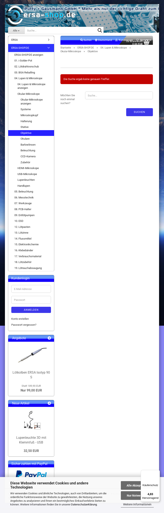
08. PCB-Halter (22, 211)
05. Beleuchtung (23, 194)
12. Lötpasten (22, 229)
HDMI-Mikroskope (28, 170)
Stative (25, 129)
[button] (103, 42)
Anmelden (31, 312)
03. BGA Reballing (24, 74)
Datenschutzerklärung (84, 504)
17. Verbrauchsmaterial (27, 258)
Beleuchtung (28, 152)
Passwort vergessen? (23, 327)
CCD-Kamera (28, 158)
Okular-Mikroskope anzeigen (32, 104)
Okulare (25, 141)
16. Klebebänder (23, 252)
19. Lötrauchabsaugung (28, 270)
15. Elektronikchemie (26, 246)
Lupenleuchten (26, 182)
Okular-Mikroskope (28, 96)
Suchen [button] (86, 42)
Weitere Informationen (137, 504)
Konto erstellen (20, 321)
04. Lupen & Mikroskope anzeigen (31, 88)
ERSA (14, 42)
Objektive (26, 135)
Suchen (139, 114)
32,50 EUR (31, 453)
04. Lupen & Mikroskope (28, 80)
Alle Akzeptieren (137, 485)
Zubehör (25, 164)
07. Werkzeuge (23, 205)
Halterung (26, 123)
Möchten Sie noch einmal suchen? (67, 101)
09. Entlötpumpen (24, 217)
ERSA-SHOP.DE (20, 50)
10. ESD (18, 223)
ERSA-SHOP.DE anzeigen (28, 57)
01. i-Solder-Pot (23, 63)
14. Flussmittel (22, 240)
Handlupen (23, 188)
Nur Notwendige (137, 495)
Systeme (26, 111)
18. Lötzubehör (22, 264)
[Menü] (157, 472)
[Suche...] (16, 30)
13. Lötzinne (21, 235)
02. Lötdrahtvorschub (26, 68)
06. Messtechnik (24, 199)
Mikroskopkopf (29, 117)
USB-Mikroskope (27, 176)
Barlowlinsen (28, 146)
